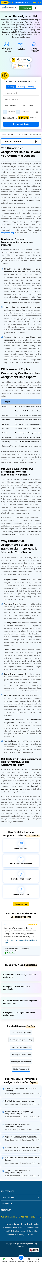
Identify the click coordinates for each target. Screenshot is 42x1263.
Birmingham (7, 1227)
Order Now (21, 1258)
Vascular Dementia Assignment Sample (22, 1147)
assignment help (7, 233)
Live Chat (37, 1260)
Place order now (20, 904)
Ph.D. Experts (7, 50)
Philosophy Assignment (21, 1062)
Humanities (23, 134)
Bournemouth (18, 1227)
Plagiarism (21, 50)
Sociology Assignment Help (21, 1040)
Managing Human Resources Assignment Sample (17, 1125)
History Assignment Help (21, 1047)
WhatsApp (25, 8)
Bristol (29, 1224)
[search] (35, 8)
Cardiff (7, 1231)
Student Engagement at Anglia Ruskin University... (21, 1089)
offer (4, 2)
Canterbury (29, 1227)
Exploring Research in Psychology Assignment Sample (19, 1112)
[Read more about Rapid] (16, 1250)
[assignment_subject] (33, 105)
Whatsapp (4, 1260)
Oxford (23, 1224)
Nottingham (15, 1231)
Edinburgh (21, 1234)
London (17, 1224)
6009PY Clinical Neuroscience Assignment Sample (17, 1171)
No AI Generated (35, 50)
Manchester (11, 1234)
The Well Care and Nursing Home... (19, 1101)
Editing (31, 87)
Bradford (36, 1224)
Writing (11, 87)
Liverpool (24, 1231)
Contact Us (12, 1260)
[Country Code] (7, 99)
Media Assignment (21, 1069)
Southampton (8, 1224)
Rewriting (21, 87)
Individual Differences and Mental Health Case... (22, 1159)
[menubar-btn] (37, 142)
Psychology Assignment (21, 1032)
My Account (29, 1260)
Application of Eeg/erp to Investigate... (21, 1137)
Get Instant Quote (21, 124)
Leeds (37, 1227)
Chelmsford (30, 1234)
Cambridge (33, 1231)
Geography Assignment (21, 1054)
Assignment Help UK (9, 134)
